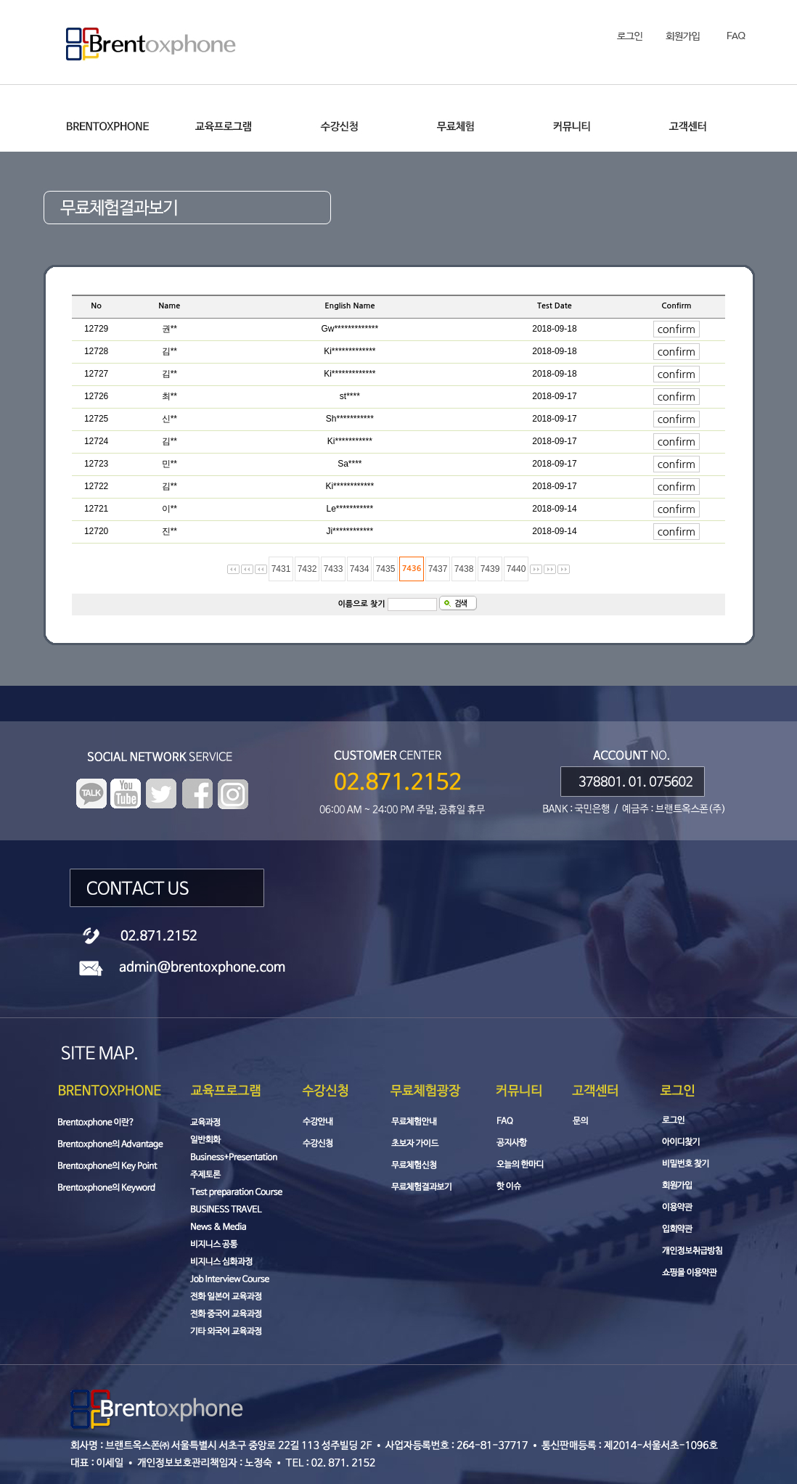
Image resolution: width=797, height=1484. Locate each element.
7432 (307, 569)
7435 (386, 569)
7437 (438, 569)
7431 (281, 569)
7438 (464, 569)
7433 (333, 569)
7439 (490, 569)
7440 (516, 569)
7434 (359, 569)
